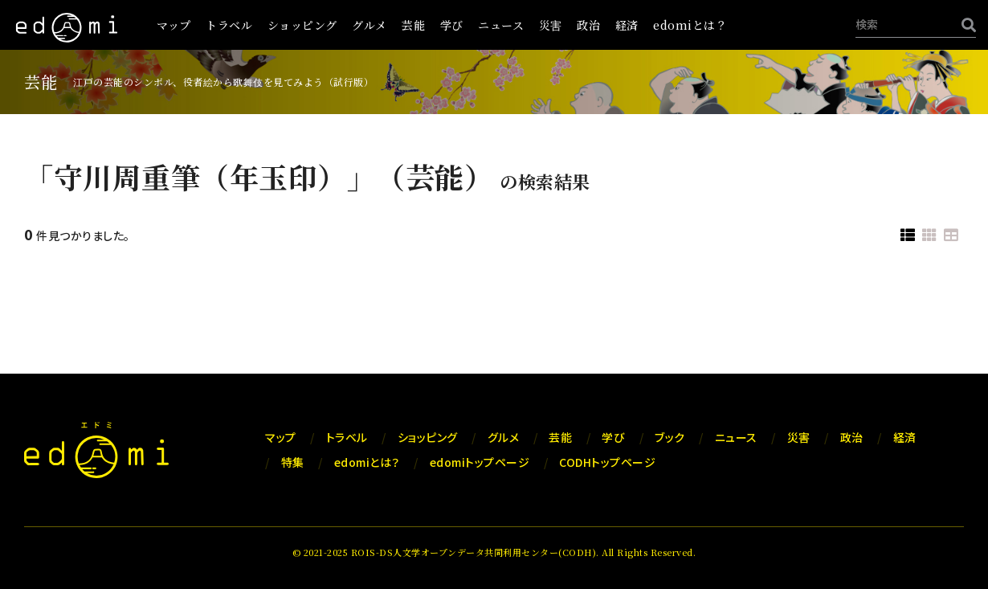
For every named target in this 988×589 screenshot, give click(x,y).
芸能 (413, 25)
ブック (670, 437)
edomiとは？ (690, 25)
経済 (627, 25)
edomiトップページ (480, 462)
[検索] (964, 24)
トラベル (229, 25)
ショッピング (302, 25)
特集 (292, 462)
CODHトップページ (607, 462)
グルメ (369, 25)
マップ (174, 25)
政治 (588, 25)
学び (451, 25)
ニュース (501, 25)
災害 (550, 25)
